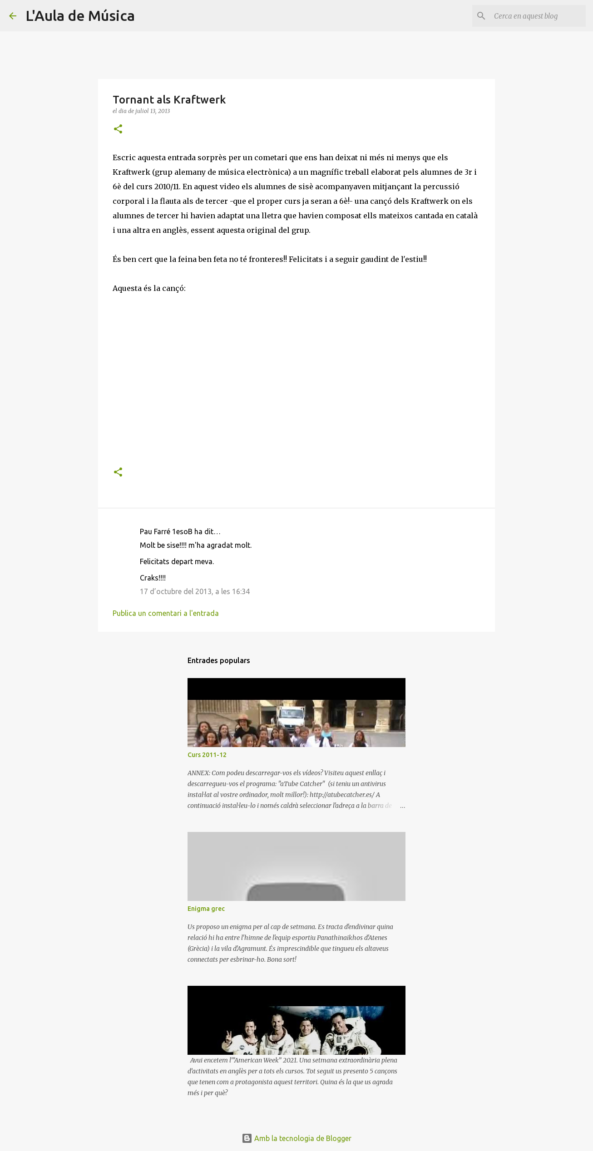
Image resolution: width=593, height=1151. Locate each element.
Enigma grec (206, 908)
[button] (118, 129)
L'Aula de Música (80, 15)
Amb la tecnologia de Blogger (296, 1138)
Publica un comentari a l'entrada (166, 613)
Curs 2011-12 (207, 754)
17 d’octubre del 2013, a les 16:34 (195, 591)
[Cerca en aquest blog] (538, 16)
